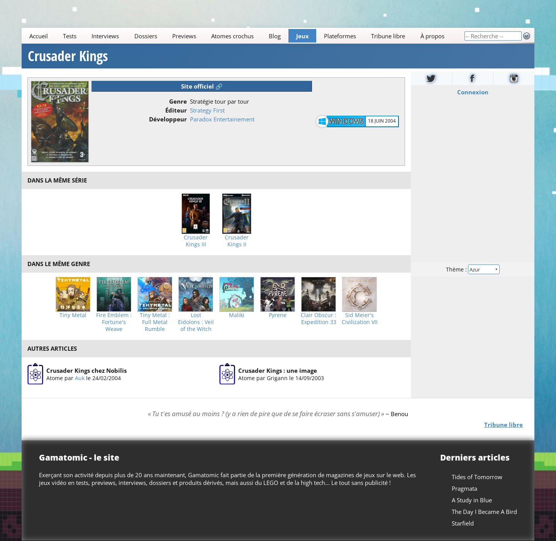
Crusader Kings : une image (277, 370)
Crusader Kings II (237, 241)
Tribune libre (388, 36)
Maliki (236, 315)
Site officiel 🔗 (202, 86)
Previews (184, 36)
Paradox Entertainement (222, 119)
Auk (80, 377)
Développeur (168, 119)
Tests (69, 36)
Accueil (38, 36)
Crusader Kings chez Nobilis (86, 370)
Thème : (472, 269)
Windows (346, 121)
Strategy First (207, 110)
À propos (432, 36)
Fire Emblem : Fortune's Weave (114, 322)
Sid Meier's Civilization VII (360, 319)
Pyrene (277, 315)
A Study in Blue (472, 500)
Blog (275, 36)
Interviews (105, 36)
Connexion (472, 92)
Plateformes (340, 36)
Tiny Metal (72, 315)
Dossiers (145, 36)
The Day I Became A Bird (484, 511)
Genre (178, 101)
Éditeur (176, 110)
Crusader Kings (68, 56)
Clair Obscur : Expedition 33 (318, 319)
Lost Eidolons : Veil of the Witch (196, 322)
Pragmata (464, 488)
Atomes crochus (232, 36)
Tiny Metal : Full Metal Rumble (155, 322)
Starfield (463, 523)
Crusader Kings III (196, 241)
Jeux (302, 36)
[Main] (243, 36)
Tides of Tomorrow (477, 477)
